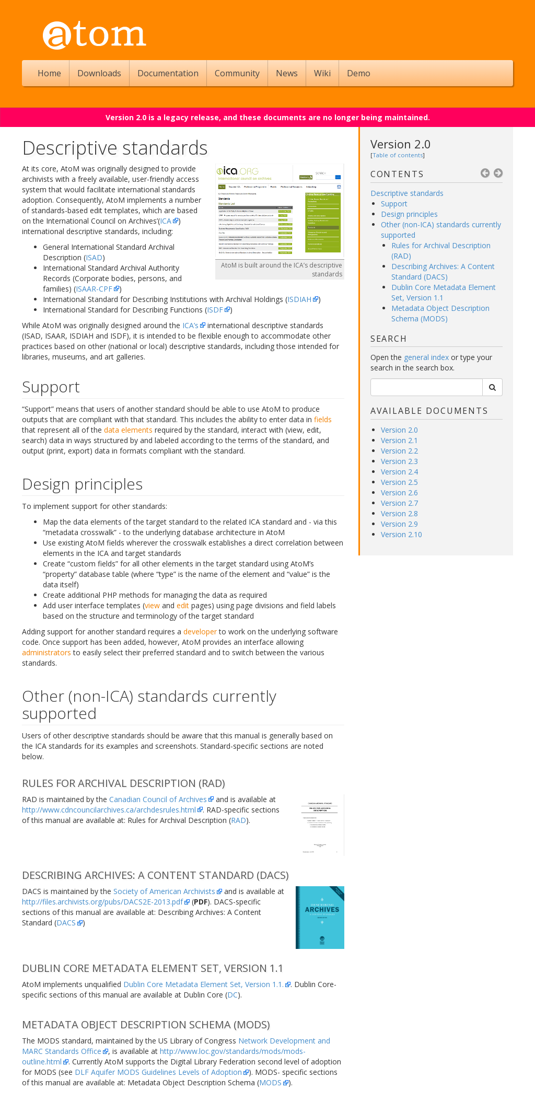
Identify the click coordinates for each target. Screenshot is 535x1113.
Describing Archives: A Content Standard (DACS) (443, 271)
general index (426, 357)
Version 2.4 (399, 472)
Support (394, 203)
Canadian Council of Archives (158, 799)
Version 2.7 (399, 503)
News (287, 73)
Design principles (409, 214)
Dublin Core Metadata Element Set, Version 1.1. (203, 984)
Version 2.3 (399, 461)
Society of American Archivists (164, 891)
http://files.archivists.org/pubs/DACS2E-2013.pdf (102, 902)
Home (49, 73)
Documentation (168, 73)
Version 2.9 (399, 524)
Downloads (99, 73)
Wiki (322, 73)
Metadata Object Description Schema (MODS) (440, 313)
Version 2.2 (399, 451)
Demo (358, 73)
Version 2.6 (399, 492)
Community (237, 73)
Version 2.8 (399, 513)
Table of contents (398, 155)
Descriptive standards (407, 193)
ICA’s (190, 325)
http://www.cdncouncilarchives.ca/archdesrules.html (109, 810)
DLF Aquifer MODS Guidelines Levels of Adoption (158, 1072)
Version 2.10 (401, 534)
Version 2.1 (399, 440)
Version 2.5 (399, 482)
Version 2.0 (400, 144)
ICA (165, 221)
